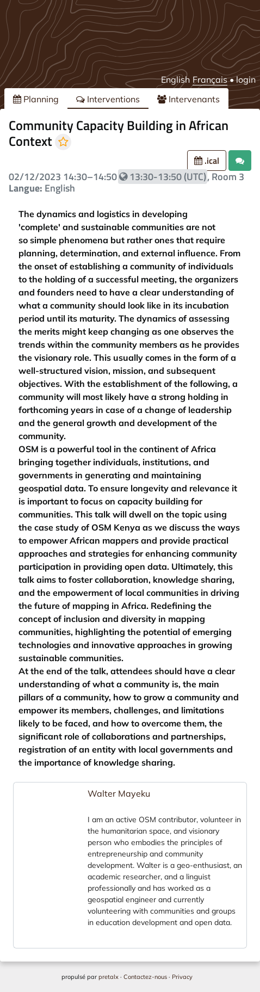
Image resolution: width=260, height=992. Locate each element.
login (246, 79)
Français (210, 79)
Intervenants (188, 99)
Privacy (182, 977)
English (175, 79)
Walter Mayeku (119, 793)
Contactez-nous (145, 977)
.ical (206, 160)
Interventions (108, 99)
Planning (36, 99)
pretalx (108, 977)
